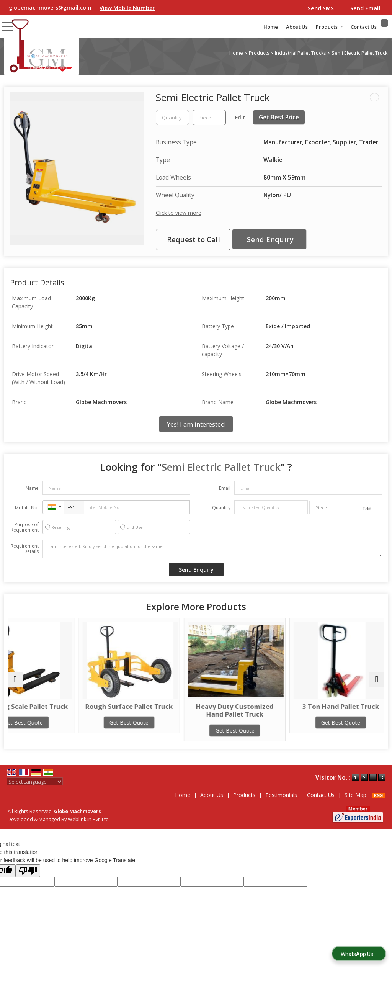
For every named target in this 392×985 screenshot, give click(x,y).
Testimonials (281, 794)
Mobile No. (27, 507)
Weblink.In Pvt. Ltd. (89, 819)
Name (32, 488)
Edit (240, 117)
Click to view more (178, 212)
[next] (376, 679)
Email (224, 488)
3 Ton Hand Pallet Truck (339, 706)
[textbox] (209, 117)
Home (270, 26)
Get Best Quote (53, 730)
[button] (127, 7)
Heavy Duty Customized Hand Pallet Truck (244, 710)
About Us (297, 26)
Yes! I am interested (196, 424)
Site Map (355, 794)
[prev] (15, 679)
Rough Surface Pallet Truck (148, 710)
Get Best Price (279, 117)
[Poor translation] (28, 870)
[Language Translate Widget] (35, 781)
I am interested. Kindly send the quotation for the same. (212, 549)
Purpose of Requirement (25, 527)
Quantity (221, 507)
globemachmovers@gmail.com (50, 7)
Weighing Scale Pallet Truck (53, 710)
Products (329, 26)
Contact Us (364, 26)
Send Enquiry (270, 239)
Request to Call (193, 239)
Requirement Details (25, 548)
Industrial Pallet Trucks (300, 53)
